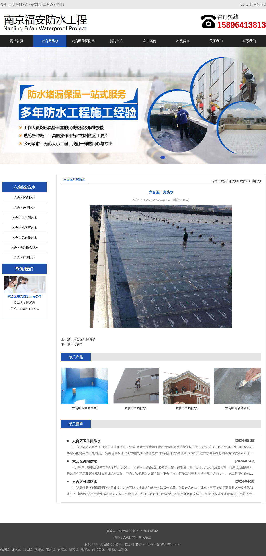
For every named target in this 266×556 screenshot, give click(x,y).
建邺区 (123, 549)
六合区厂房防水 (24, 257)
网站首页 (16, 41)
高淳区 (4, 549)
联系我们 (249, 41)
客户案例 (149, 41)
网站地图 (260, 4)
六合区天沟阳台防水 (25, 247)
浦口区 (111, 549)
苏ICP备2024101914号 (164, 544)
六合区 (27, 549)
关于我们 (216, 41)
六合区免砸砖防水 (24, 237)
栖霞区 (73, 549)
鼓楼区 (39, 549)
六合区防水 (50, 41)
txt (242, 4)
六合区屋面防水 (83, 41)
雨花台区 (98, 549)
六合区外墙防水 (24, 207)
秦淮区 (62, 549)
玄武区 (50, 549)
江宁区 (85, 549)
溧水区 (16, 549)
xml (248, 4)
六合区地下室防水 (24, 227)
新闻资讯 (116, 41)
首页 (214, 181)
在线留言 (183, 41)
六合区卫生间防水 (24, 217)
